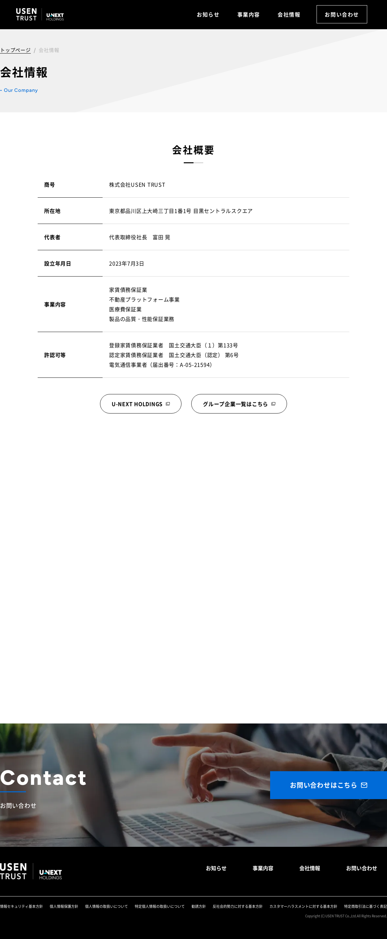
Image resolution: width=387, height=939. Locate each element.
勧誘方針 (199, 906)
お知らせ (208, 14)
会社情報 (289, 14)
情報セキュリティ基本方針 (21, 906)
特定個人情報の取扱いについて (160, 906)
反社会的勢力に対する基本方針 (238, 906)
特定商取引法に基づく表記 (365, 906)
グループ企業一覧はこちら (235, 404)
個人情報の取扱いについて (106, 906)
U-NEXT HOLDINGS (137, 404)
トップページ (15, 49)
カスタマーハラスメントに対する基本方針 (303, 906)
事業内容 (248, 14)
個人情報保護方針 (64, 906)
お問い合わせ (342, 14)
